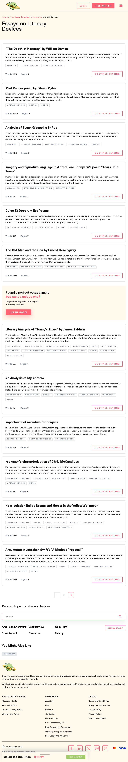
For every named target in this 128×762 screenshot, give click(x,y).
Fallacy (59, 633)
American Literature (14, 627)
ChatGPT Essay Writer (12, 710)
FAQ (47, 705)
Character (35, 633)
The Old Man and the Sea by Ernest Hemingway (40, 250)
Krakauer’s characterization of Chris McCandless (42, 462)
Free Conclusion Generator (57, 727)
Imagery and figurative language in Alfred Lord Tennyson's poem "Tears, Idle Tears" (61, 169)
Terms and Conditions (99, 701)
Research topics (9, 705)
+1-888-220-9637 (14, 746)
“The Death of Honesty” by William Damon (36, 49)
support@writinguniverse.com (20, 752)
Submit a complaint (97, 718)
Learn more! (18, 312)
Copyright (61, 627)
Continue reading (107, 74)
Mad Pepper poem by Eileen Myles (30, 88)
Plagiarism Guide (9, 701)
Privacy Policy (95, 714)
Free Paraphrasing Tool (55, 723)
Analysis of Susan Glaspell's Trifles (31, 128)
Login (83, 6)
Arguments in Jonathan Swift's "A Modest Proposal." (44, 550)
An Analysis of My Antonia (24, 378)
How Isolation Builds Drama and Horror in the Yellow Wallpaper (51, 506)
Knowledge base (13, 696)
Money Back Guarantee (99, 705)
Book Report (9, 633)
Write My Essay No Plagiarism (58, 731)
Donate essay (51, 718)
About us (49, 701)
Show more (115, 628)
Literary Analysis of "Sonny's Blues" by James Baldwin (45, 329)
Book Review (36, 627)
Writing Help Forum (10, 714)
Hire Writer (103, 6)
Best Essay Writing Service (57, 736)
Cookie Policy (95, 710)
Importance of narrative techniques (31, 422)
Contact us (50, 714)
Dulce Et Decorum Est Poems (27, 211)
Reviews (49, 710)
